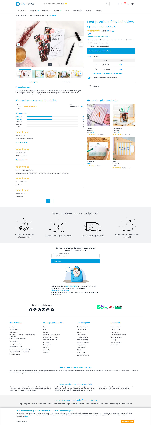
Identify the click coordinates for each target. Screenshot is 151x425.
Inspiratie (89, 11)
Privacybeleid (81, 345)
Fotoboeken (13, 332)
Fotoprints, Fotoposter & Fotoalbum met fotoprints (22, 335)
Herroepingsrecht (82, 337)
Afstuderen (46, 342)
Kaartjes (12, 327)
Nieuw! (67, 11)
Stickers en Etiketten (16, 346)
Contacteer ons (116, 327)
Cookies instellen (23, 421)
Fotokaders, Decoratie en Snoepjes (21, 349)
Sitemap (79, 332)
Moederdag (46, 345)
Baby (44, 329)
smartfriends (115, 345)
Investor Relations (83, 355)
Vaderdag (46, 347)
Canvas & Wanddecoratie (18, 339)
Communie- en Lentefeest (51, 334)
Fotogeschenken (15, 329)
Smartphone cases (16, 344)
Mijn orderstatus (116, 342)
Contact (98, 11)
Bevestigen (57, 261)
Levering (113, 340)
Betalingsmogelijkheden (118, 334)
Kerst (45, 327)
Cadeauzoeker (77, 11)
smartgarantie (115, 329)
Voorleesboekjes (15, 354)
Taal (71, 104)
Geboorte (46, 352)
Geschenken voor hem (50, 340)
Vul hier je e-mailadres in (61, 254)
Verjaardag (46, 350)
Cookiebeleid (81, 347)
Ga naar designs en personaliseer (100, 51)
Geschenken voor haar (50, 337)
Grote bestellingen (116, 337)
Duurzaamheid (81, 329)
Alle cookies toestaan (127, 421)
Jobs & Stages (81, 352)
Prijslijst (79, 350)
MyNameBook (14, 341)
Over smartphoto (82, 327)
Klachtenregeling (82, 340)
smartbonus (114, 332)
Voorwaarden (81, 334)
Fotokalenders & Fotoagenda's (19, 351)
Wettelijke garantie (83, 342)
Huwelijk (46, 332)
